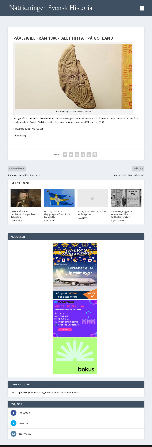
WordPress (55, 443)
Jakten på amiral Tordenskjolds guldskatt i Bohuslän (25, 209)
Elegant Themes (28, 443)
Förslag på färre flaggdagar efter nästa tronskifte (57, 209)
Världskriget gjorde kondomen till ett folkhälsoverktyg (121, 209)
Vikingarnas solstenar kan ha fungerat (92, 208)
